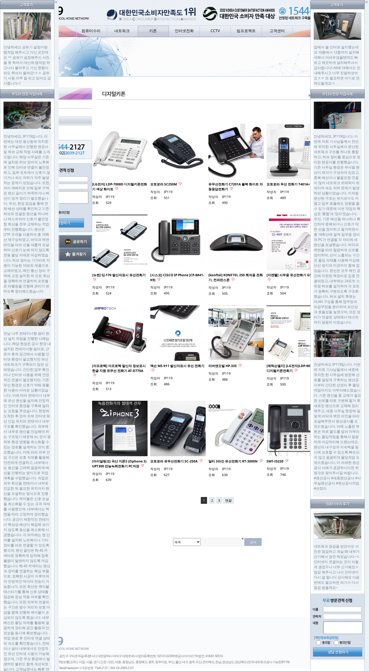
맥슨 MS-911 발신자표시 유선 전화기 (177, 366)
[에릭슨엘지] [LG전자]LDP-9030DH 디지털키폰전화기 (293, 368)
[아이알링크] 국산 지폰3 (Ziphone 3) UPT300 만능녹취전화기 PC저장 (119, 463)
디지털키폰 (44, 121)
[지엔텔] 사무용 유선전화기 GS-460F (293, 275)
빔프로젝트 (246, 30)
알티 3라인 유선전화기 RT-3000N (233, 461)
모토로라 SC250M (164, 184)
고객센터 (277, 30)
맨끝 (228, 500)
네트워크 (122, 30)
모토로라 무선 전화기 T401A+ (289, 184)
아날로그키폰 (46, 112)
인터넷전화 (184, 30)
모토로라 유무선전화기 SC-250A (174, 461)
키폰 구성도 (45, 104)
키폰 (153, 30)
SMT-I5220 (275, 461)
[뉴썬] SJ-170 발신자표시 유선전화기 (119, 275)
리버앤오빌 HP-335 (222, 366)
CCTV (215, 30)
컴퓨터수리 (91, 30)
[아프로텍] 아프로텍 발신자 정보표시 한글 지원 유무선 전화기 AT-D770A (119, 368)
